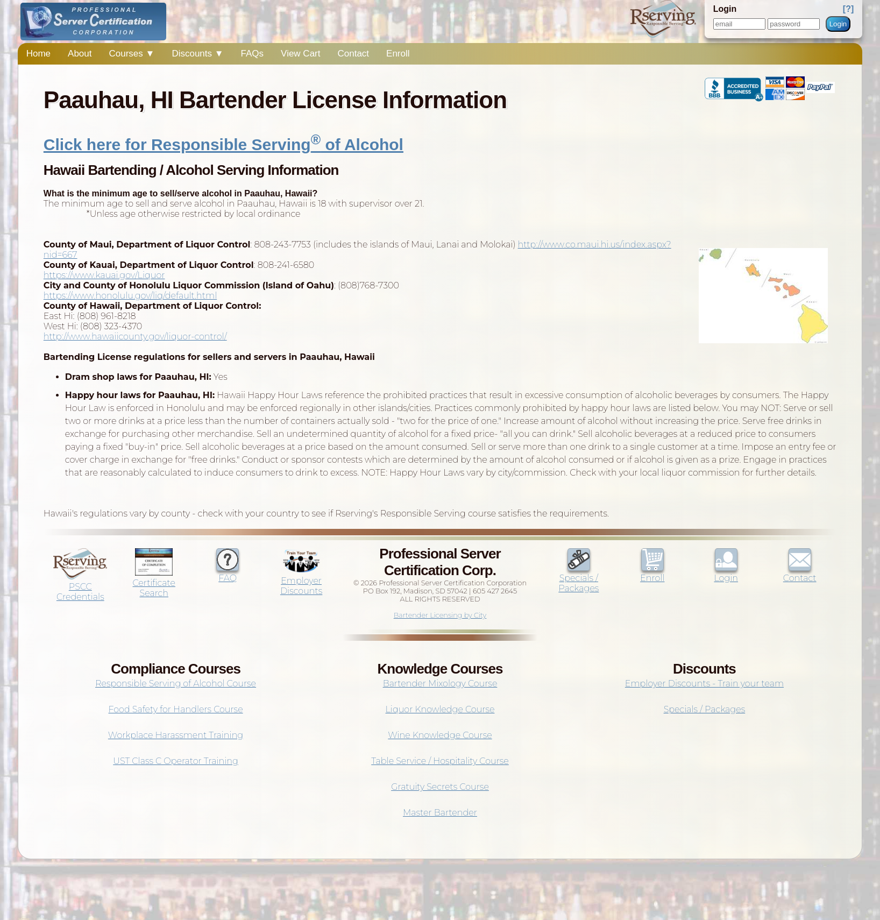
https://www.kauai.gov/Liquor (104, 275)
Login (838, 24)
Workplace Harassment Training (175, 735)
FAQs (252, 53)
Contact (353, 53)
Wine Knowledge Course (440, 735)
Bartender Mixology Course (440, 683)
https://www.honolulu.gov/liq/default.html (130, 296)
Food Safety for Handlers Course (175, 709)
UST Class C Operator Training (175, 761)
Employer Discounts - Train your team (704, 683)
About (79, 53)
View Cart (300, 53)
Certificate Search (154, 583)
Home (38, 53)
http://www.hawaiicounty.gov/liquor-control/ (135, 336)
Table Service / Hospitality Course (440, 761)
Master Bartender (440, 813)
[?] (848, 8)
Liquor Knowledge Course (440, 709)
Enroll (397, 53)
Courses (132, 53)
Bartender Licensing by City (440, 615)
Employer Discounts (301, 580)
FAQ (227, 573)
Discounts (197, 53)
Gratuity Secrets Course (440, 787)
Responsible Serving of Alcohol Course (175, 683)
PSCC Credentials (80, 586)
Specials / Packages (578, 578)
